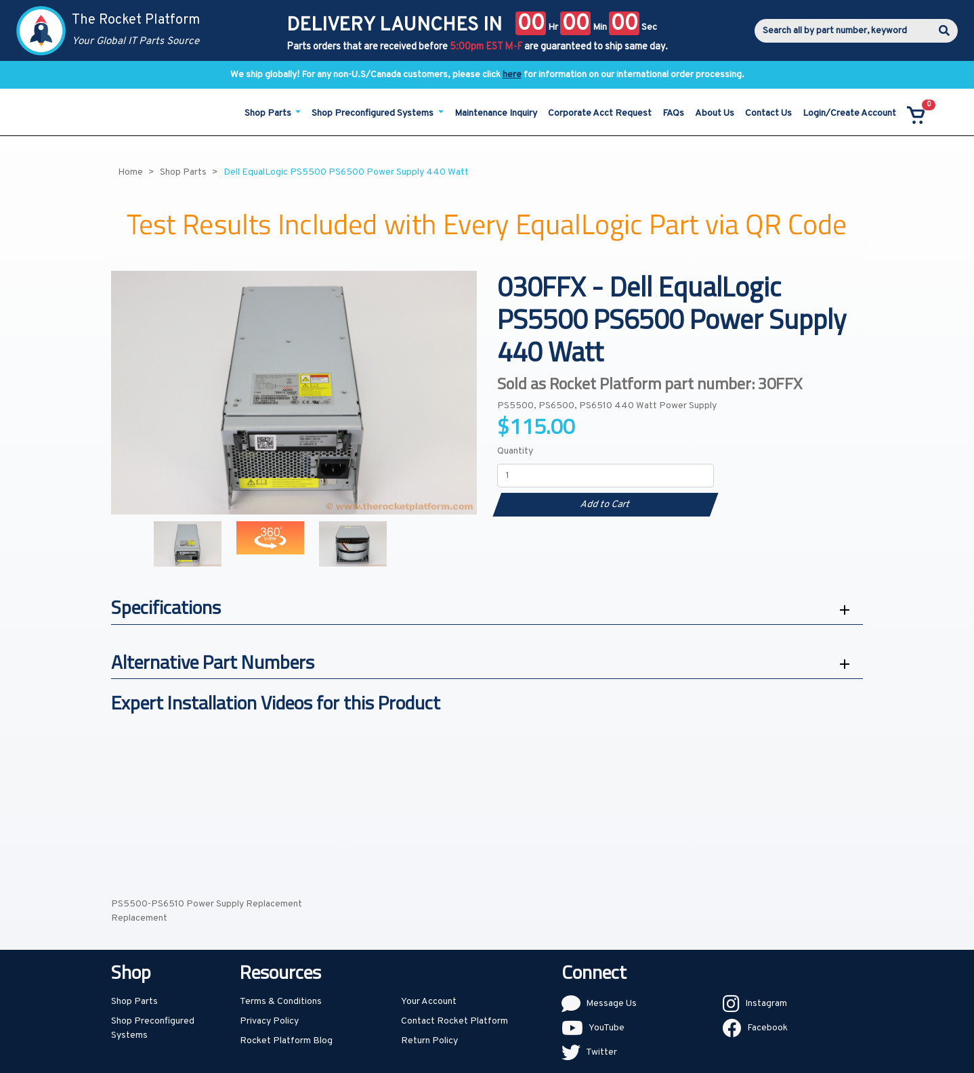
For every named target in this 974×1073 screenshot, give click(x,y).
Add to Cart (605, 504)
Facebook (767, 1028)
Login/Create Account (849, 113)
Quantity (515, 451)
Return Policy (429, 1041)
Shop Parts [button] (269, 113)
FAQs (673, 113)
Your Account (429, 1001)
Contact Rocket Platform (454, 1021)
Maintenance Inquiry (495, 113)
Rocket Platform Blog (286, 1041)
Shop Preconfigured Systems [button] (374, 113)
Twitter (601, 1052)
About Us (714, 113)
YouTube (606, 1028)
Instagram (766, 1003)
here (512, 75)
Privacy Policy (269, 1021)
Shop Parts (134, 1001)
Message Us (611, 1003)
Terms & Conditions (281, 1001)
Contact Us (768, 113)
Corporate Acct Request (600, 113)
